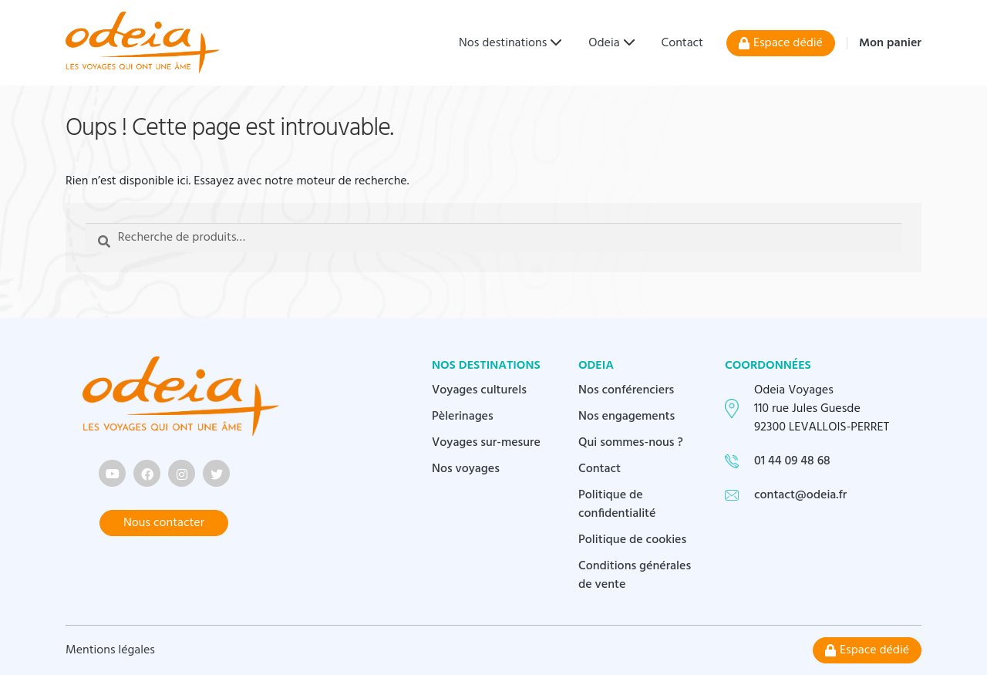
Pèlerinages (463, 417)
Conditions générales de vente (634, 575)
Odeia (603, 43)
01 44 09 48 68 (792, 461)
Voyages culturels (479, 390)
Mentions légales (110, 650)
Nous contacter (163, 523)
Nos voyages (466, 469)
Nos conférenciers (626, 390)
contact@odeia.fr (800, 495)
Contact (682, 43)
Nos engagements (626, 417)
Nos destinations (503, 43)
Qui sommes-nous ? (630, 443)
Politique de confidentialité (617, 504)
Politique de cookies (632, 540)
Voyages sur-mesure (486, 443)
